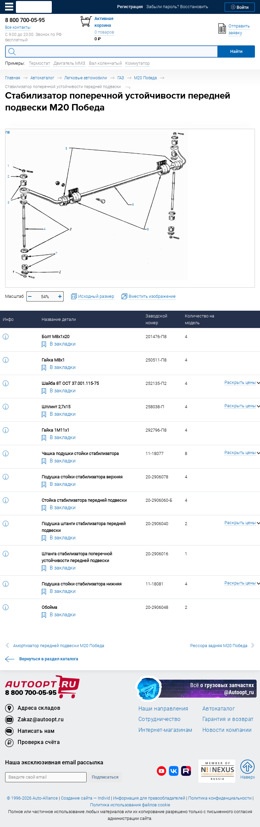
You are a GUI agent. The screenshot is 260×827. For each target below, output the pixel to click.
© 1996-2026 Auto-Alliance (32, 798)
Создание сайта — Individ (85, 798)
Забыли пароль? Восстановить (177, 6)
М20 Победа (145, 77)
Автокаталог (42, 77)
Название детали (59, 319)
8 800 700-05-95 (31, 693)
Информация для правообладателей (149, 798)
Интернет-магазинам (165, 729)
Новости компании (227, 729)
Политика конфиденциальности (220, 798)
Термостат (39, 63)
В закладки (58, 343)
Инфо (8, 319)
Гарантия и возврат (228, 719)
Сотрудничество (159, 719)
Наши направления (163, 708)
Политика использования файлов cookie (130, 805)
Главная (12, 77)
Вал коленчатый (105, 63)
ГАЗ (120, 77)
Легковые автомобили (85, 77)
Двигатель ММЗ (69, 63)
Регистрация (130, 6)
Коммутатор (137, 63)
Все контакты (17, 27)
